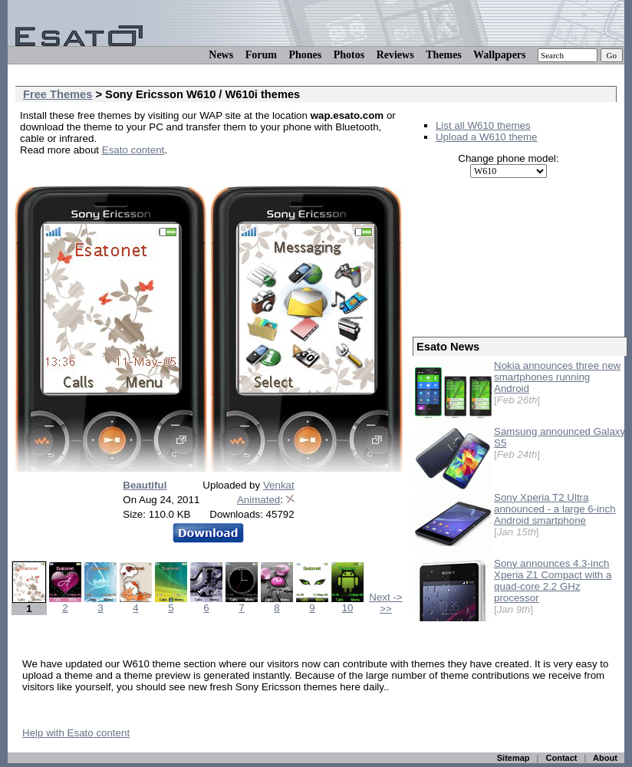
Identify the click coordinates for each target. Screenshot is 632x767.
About (605, 757)
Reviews (395, 55)
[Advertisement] (199, 173)
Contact (562, 757)
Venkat (279, 485)
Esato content (133, 150)
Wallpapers (499, 55)
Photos (349, 55)
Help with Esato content (76, 733)
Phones (304, 55)
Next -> (385, 597)
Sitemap (513, 757)
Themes (444, 55)
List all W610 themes (483, 125)
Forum (261, 55)
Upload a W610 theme (487, 137)
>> (386, 608)
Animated (258, 499)
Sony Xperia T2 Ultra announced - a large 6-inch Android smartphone (555, 509)
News (221, 55)
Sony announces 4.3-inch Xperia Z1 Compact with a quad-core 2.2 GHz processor (552, 581)
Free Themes (57, 94)
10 (347, 603)
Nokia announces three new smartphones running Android (557, 377)
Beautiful (144, 485)
